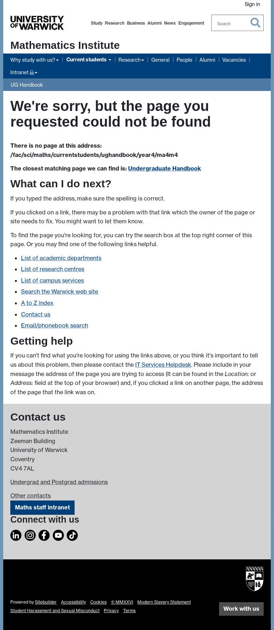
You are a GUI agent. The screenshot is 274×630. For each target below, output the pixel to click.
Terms (129, 610)
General (160, 60)
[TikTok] (72, 534)
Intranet (23, 71)
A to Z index (37, 302)
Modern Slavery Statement (164, 602)
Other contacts (30, 495)
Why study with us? (32, 60)
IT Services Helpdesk (163, 364)
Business (136, 23)
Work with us (241, 608)
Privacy (111, 610)
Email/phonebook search (54, 325)
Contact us (35, 314)
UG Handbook (27, 85)
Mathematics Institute (65, 45)
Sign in (252, 4)
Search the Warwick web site (59, 291)
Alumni (154, 23)
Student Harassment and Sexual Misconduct (55, 610)
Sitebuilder (46, 602)
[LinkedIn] (16, 534)
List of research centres (52, 269)
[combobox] (237, 23)
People (184, 60)
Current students (87, 59)
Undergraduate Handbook (164, 168)
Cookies (98, 602)
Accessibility (73, 602)
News (170, 23)
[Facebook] (44, 534)
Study (96, 23)
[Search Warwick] (237, 23)
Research (115, 23)
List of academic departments (61, 257)
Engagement (191, 23)
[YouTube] (58, 534)
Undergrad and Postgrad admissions (59, 482)
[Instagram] (30, 534)
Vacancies (234, 60)
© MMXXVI (122, 602)
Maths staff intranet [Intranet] (42, 507)
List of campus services (52, 280)
